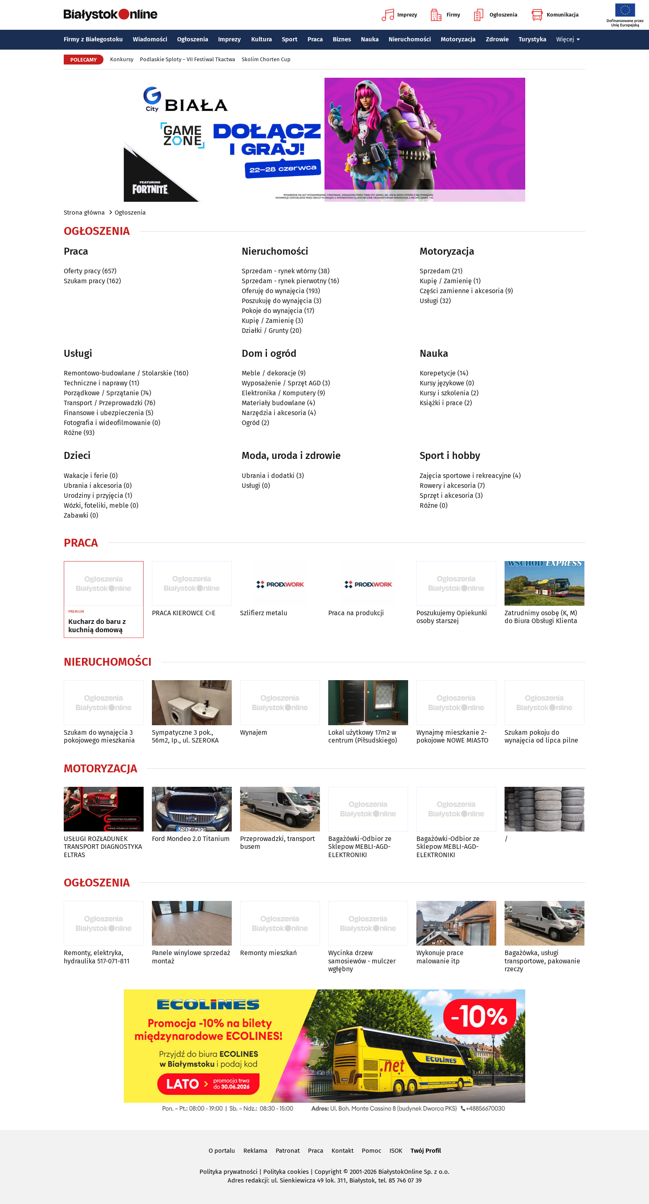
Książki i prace (441, 403)
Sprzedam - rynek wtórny (279, 271)
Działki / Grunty (265, 330)
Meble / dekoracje (269, 373)
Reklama (255, 1150)
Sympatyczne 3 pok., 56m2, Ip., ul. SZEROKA (185, 736)
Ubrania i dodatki (268, 476)
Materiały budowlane (273, 403)
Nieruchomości (410, 39)
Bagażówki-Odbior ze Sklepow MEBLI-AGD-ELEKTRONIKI (360, 846)
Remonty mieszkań (268, 953)
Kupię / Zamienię (268, 321)
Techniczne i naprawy (95, 383)
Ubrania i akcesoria (93, 486)
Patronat (288, 1150)
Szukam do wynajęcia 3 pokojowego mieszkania (99, 736)
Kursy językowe (442, 383)
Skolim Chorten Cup (266, 59)
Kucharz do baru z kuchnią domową (97, 626)
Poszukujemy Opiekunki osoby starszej (451, 617)
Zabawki (76, 515)
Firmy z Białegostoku (93, 39)
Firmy (445, 15)
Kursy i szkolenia (444, 393)
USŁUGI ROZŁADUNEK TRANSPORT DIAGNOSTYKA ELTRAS (103, 846)
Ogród (251, 423)
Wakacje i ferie (86, 476)
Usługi (429, 301)
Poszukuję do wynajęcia (277, 301)
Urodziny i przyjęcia (93, 495)
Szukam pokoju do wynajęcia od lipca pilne (541, 736)
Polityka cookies (286, 1171)
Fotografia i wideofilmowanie (107, 423)
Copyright (328, 1171)
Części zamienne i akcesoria (462, 291)
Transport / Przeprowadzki (103, 403)
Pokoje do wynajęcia (272, 311)
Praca (315, 39)
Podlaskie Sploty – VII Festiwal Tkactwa (187, 59)
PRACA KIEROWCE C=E (184, 613)
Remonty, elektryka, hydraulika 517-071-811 (97, 957)
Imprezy (399, 15)
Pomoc (371, 1150)
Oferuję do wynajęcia (273, 291)
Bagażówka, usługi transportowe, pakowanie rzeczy (542, 960)
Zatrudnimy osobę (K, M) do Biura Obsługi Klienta (541, 617)
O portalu (222, 1150)
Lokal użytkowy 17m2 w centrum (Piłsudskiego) (362, 736)
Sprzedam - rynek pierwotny (284, 281)
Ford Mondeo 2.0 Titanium (191, 839)
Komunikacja (555, 15)
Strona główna (84, 212)
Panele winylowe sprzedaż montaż (191, 957)
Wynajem (253, 732)
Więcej (568, 39)
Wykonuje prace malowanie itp (440, 957)
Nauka (370, 39)
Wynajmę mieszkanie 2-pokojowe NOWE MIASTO (452, 736)
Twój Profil (426, 1150)
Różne (73, 433)
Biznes (342, 39)
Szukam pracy (84, 281)
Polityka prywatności (228, 1171)
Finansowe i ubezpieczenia (104, 413)
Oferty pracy (82, 271)
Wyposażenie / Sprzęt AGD (281, 383)
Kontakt (342, 1150)
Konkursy (121, 59)
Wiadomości (150, 39)
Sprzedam (435, 271)
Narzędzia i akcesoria (274, 413)
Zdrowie (497, 39)
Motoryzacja (458, 39)
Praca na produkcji (356, 613)
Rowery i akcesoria (448, 486)
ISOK (395, 1150)
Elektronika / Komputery (279, 393)
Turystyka (532, 39)
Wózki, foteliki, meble (96, 505)
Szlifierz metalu (263, 613)
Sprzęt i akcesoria (447, 495)
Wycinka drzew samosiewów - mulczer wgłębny (362, 960)
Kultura (261, 39)
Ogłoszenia (495, 15)
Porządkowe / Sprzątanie (101, 393)
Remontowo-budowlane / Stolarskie (118, 373)
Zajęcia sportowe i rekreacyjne (465, 476)
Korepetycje (438, 373)
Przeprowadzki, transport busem (277, 842)
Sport (290, 39)
